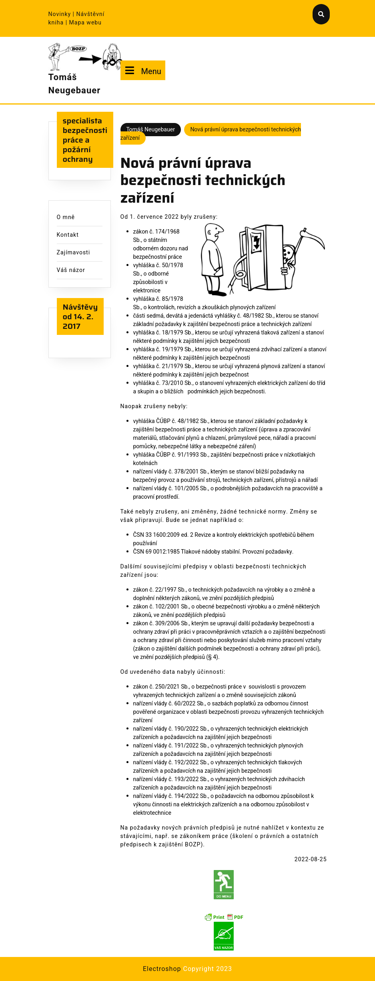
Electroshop (162, 969)
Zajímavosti (73, 252)
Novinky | (62, 14)
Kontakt (68, 235)
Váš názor (71, 270)
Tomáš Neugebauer (74, 84)
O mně (66, 217)
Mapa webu (85, 22)
